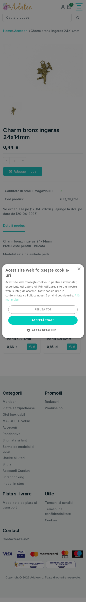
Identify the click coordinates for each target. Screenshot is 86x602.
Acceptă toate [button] (43, 320)
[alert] (43, 301)
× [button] (78, 268)
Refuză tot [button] (42, 309)
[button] (43, 330)
